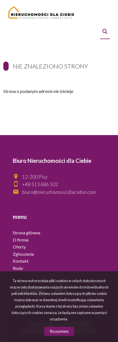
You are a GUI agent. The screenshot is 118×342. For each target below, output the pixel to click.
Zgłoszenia (23, 254)
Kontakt (21, 261)
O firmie (21, 239)
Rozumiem (59, 331)
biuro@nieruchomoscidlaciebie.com (59, 192)
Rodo (18, 268)
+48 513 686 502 (40, 184)
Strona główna (26, 232)
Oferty (19, 246)
